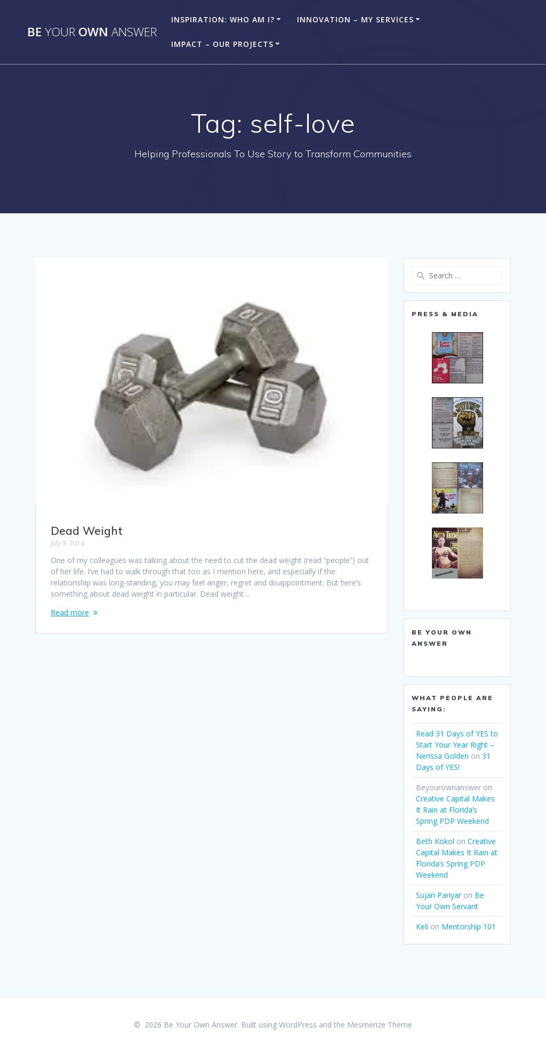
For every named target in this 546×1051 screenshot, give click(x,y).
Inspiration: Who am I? (223, 19)
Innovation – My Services (355, 19)
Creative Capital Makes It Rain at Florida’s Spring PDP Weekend (455, 809)
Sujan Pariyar (438, 895)
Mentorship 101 (468, 926)
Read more (70, 612)
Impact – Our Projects (222, 44)
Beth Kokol (435, 841)
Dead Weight (87, 530)
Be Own (92, 32)
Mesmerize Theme (379, 1025)
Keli (422, 926)
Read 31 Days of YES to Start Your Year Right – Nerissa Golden (457, 744)
